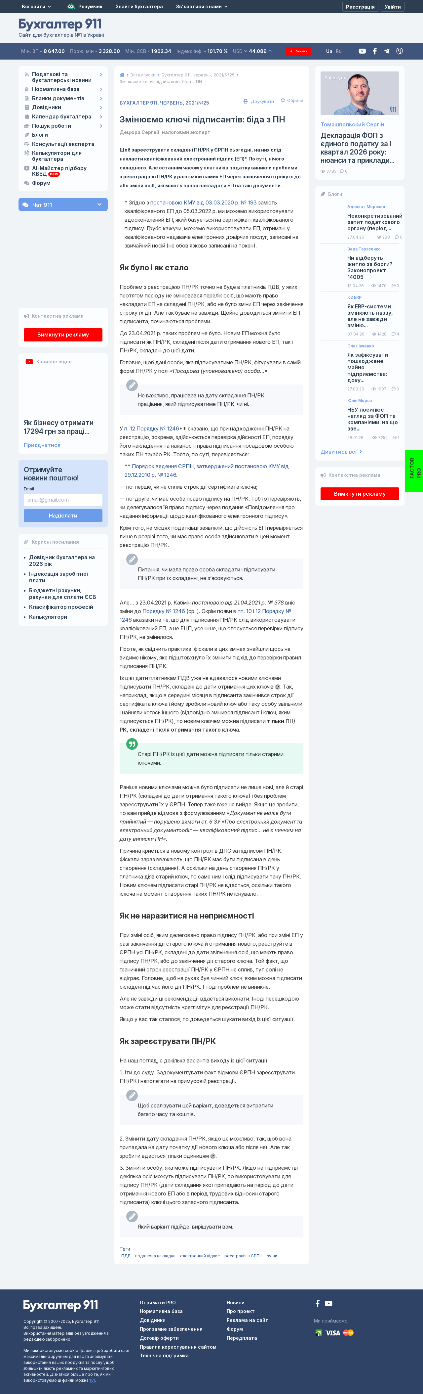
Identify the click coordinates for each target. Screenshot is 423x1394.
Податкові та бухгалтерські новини (62, 77)
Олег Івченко (360, 346)
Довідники (46, 108)
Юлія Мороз (359, 400)
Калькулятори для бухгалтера (57, 156)
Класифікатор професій (61, 572)
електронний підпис (200, 1255)
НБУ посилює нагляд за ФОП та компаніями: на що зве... (372, 419)
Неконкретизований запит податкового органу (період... (375, 222)
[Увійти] (392, 7)
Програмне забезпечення (171, 1329)
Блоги (40, 135)
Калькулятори (48, 582)
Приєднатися (42, 411)
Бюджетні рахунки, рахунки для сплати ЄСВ (62, 559)
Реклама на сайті (248, 1320)
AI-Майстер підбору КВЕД (59, 171)
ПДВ (126, 1255)
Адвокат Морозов (366, 206)
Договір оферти (159, 1338)
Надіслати (63, 481)
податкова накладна (155, 1255)
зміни (272, 1255)
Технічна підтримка (164, 1355)
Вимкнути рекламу (63, 300)
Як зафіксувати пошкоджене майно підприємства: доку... (367, 367)
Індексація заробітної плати (58, 543)
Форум (41, 183)
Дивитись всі (341, 452)
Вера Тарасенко (364, 249)
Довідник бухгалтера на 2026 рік (62, 526)
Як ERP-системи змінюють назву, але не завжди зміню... (370, 316)
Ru (347, 51)
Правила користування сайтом (178, 1347)
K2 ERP (354, 297)
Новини (236, 1302)
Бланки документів (58, 99)
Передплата (302, 51)
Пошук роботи (51, 126)
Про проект (241, 1311)
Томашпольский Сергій (352, 124)
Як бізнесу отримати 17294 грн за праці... (59, 392)
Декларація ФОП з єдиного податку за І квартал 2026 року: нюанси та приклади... (358, 148)
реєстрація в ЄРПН (243, 1255)
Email (29, 454)
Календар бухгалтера (61, 117)
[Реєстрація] (360, 7)
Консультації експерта (63, 144)
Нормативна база (55, 89)
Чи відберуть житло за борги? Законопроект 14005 (370, 267)
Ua (337, 51)
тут (92, 1380)
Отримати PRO (158, 1302)
